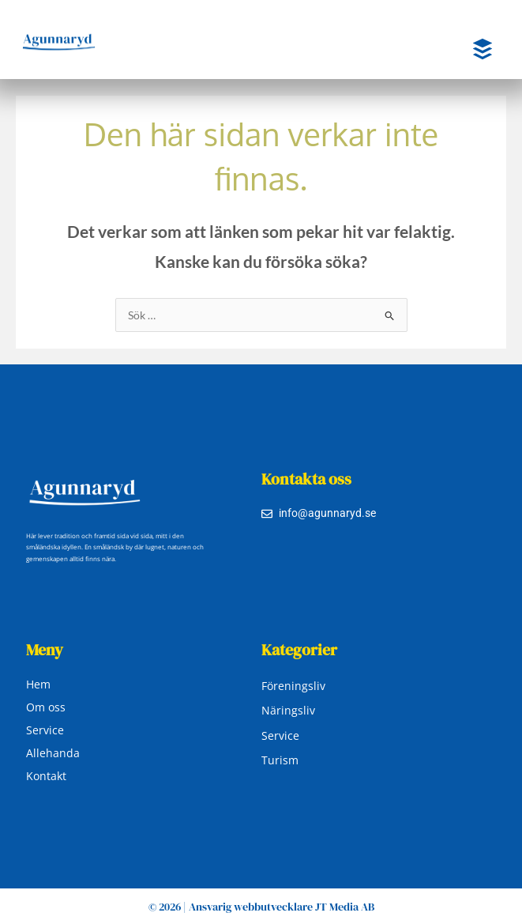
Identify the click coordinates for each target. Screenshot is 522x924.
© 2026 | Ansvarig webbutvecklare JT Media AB (261, 907)
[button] (470, 49)
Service (45, 729)
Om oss (46, 707)
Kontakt (46, 775)
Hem (38, 684)
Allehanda (53, 752)
